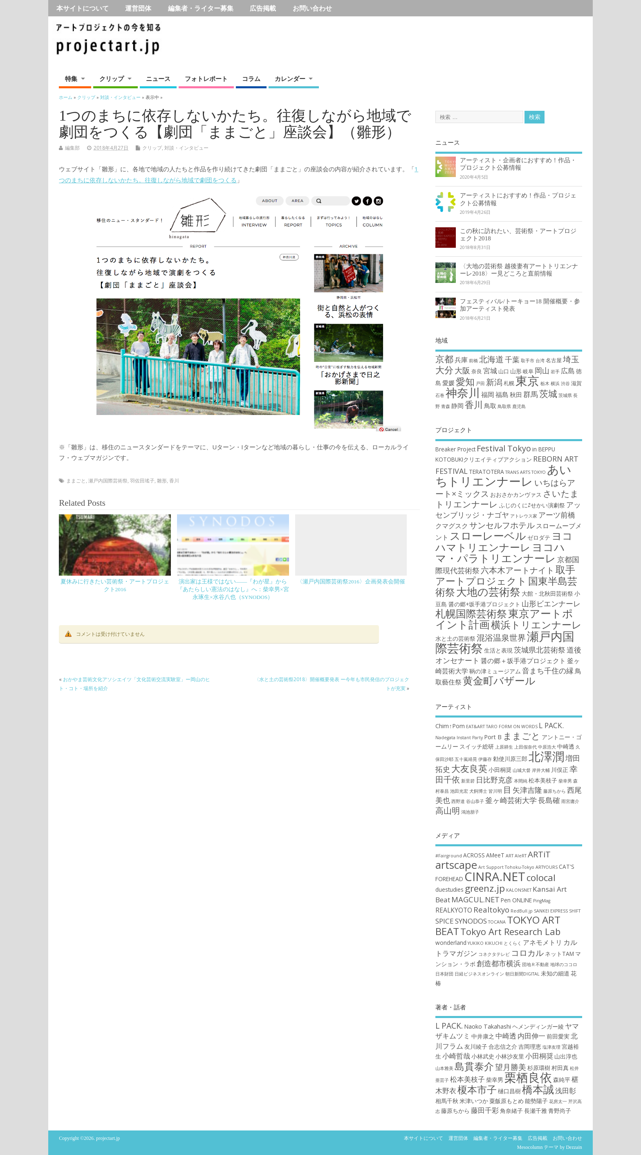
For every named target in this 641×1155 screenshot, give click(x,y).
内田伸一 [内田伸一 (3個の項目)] (531, 1036)
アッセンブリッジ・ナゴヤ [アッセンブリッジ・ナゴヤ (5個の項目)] (508, 510)
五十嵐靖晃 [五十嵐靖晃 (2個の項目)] (466, 759)
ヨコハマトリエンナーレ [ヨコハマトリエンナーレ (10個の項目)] (504, 541)
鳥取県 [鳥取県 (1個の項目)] (504, 406)
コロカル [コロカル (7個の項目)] (527, 952)
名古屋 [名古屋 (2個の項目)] (554, 360)
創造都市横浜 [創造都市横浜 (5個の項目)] (499, 963)
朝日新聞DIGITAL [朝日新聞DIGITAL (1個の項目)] (522, 974)
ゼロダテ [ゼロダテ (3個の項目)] (538, 537)
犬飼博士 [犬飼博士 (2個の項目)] (478, 791)
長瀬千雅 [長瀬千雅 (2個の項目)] (535, 1111)
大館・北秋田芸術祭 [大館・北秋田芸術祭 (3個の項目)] (547, 593)
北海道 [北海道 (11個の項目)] (491, 359)
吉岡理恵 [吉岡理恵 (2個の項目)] (529, 1046)
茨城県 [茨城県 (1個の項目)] (565, 395)
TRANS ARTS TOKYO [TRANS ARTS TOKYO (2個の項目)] (525, 472)
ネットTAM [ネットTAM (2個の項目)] (559, 954)
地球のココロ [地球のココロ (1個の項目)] (563, 964)
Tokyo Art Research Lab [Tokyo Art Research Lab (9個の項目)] (510, 931)
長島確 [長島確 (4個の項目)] (549, 800)
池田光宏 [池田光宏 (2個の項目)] (459, 791)
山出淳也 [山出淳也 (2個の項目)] (565, 1056)
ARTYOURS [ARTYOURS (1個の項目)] (547, 867)
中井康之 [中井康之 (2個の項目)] (482, 1036)
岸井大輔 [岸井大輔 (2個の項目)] (541, 770)
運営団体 (138, 8)
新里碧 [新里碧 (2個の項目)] (468, 781)
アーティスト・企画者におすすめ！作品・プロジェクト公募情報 (518, 164)
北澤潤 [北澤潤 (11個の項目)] (546, 756)
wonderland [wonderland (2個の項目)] (450, 942)
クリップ (111, 78)
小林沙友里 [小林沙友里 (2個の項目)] (509, 1056)
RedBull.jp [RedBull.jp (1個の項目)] (522, 911)
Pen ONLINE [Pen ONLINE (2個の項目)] (516, 900)
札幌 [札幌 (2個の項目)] (509, 383)
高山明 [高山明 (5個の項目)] (447, 810)
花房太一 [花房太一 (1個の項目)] (558, 1101)
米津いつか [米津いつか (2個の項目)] (473, 1101)
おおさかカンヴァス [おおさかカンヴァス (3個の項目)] (516, 494)
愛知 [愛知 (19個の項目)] (465, 381)
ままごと (76, 480)
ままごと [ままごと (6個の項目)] (521, 735)
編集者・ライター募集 (200, 8)
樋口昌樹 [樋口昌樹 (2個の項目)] (509, 1091)
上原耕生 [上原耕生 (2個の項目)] (504, 747)
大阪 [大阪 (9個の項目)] (462, 370)
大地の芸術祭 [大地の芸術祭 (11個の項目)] (488, 592)
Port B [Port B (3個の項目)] (493, 737)
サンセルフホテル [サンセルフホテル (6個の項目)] (502, 525)
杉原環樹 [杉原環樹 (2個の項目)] (538, 1068)
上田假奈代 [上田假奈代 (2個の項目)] (525, 747)
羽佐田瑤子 (142, 480)
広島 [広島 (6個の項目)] (568, 370)
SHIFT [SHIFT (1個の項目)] (574, 911)
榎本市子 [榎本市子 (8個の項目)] (477, 1089)
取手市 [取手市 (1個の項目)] (527, 360)
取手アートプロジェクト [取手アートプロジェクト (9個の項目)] (505, 575)
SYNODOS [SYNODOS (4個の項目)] (471, 921)
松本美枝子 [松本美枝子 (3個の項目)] (543, 780)
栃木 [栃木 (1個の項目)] (544, 383)
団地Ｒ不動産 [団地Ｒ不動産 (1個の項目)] (535, 964)
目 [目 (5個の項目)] (507, 789)
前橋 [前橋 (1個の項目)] (473, 360)
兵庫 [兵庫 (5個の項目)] (461, 359)
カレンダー (290, 78)
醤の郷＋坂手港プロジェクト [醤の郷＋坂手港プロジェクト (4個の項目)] (523, 660)
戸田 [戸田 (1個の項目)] (480, 383)
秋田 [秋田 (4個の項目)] (516, 394)
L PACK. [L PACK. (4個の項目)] (551, 725)
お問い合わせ (312, 8)
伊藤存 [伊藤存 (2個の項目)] (485, 759)
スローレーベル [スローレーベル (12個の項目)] (488, 535)
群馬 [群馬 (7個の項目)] (530, 394)
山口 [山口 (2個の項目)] (503, 371)
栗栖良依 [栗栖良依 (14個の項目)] (528, 1077)
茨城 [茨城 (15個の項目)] (548, 393)
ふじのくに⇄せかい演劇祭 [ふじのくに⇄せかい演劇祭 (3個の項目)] (532, 505)
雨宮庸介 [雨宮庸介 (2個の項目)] (570, 801)
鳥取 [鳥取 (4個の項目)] (490, 405)
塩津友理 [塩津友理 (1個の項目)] (551, 1047)
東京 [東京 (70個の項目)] (527, 380)
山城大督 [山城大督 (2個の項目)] (522, 770)
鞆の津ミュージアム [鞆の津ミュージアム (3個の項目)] (495, 671)
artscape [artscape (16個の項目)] (456, 864)
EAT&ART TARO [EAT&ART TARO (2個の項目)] (482, 726)
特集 (71, 78)
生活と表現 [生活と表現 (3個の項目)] (498, 650)
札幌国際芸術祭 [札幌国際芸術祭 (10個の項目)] (471, 613)
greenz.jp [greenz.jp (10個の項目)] (485, 888)
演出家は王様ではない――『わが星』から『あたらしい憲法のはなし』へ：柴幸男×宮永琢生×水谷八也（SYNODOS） (233, 589)
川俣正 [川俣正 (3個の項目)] (559, 770)
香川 (174, 480)
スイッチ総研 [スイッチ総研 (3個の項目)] (476, 746)
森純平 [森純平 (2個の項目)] (561, 1079)
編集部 (72, 147)
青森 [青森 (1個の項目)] (445, 406)
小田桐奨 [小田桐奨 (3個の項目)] (500, 770)
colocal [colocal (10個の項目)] (541, 877)
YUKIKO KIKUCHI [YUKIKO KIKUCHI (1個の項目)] (485, 943)
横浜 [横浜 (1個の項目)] (555, 383)
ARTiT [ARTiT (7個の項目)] (539, 854)
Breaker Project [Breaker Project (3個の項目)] (455, 449)
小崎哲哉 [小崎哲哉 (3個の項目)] (456, 1056)
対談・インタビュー (186, 147)
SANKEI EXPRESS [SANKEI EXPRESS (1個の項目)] (551, 911)
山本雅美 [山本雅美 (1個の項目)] (444, 1068)
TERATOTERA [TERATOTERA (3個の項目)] (486, 471)
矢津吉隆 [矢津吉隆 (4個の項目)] (527, 790)
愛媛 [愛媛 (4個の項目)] (448, 382)
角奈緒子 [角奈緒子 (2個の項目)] (511, 1111)
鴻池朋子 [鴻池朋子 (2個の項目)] (470, 812)
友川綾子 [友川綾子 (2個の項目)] (475, 1046)
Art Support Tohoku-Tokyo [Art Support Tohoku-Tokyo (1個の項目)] (506, 867)
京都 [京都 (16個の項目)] (444, 359)
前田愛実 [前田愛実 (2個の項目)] (558, 1036)
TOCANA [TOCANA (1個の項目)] (497, 922)
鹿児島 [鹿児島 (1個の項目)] (519, 406)
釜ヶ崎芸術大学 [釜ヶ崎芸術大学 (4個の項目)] (511, 800)
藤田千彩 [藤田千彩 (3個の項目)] (485, 1110)
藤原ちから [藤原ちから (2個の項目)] (554, 791)
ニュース (158, 78)
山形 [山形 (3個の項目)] (516, 371)
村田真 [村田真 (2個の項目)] (560, 1068)
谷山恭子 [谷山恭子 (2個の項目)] (475, 801)
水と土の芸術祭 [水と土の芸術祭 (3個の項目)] (455, 638)
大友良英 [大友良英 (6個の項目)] (469, 768)
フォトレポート (206, 78)
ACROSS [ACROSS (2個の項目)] (474, 855)
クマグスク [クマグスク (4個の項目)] (451, 525)
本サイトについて (82, 8)
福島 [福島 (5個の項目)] (502, 394)
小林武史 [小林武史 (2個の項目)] (482, 1056)
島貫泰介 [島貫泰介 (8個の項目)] (474, 1066)
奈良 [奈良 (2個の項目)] (476, 371)
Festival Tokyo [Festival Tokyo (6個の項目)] (504, 448)
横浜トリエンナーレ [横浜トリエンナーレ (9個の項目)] (536, 624)
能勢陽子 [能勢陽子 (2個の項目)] (536, 1101)
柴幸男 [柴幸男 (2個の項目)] (565, 781)
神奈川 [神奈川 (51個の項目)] (463, 392)
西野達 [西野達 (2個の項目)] (458, 801)
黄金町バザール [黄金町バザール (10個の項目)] (499, 680)
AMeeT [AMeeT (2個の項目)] (495, 855)
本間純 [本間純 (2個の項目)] (520, 781)
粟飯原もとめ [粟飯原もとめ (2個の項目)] (506, 1101)
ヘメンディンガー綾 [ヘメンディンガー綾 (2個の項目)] (538, 1026)
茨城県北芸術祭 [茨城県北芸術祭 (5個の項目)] (539, 650)
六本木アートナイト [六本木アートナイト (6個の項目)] (517, 570)
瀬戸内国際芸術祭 (108, 480)
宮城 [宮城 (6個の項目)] (490, 370)
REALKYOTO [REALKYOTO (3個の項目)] (453, 910)
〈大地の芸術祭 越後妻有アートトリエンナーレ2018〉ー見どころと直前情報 (519, 269)
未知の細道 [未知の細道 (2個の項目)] (555, 973)
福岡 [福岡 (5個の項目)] (487, 394)
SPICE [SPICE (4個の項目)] (444, 921)
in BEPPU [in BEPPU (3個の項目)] (543, 449)
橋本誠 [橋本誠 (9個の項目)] (538, 1089)
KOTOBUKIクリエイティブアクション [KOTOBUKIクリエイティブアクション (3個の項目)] (483, 459)
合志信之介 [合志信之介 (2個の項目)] (503, 1046)
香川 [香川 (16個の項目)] (474, 404)
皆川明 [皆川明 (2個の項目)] (495, 791)
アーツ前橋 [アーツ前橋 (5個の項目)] (556, 515)
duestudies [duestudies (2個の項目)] (449, 889)
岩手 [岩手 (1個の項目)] (555, 372)
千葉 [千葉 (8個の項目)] (512, 359)
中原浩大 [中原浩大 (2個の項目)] (547, 747)
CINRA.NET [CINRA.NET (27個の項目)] (494, 876)
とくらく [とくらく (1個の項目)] (513, 943)
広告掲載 (263, 8)
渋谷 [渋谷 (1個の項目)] (565, 383)
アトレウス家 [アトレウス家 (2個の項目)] (523, 516)
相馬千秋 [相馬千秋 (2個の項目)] (446, 1101)
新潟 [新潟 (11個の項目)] (494, 382)
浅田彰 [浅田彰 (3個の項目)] (565, 1090)
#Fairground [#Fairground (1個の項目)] (448, 856)
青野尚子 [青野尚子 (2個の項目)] (559, 1111)
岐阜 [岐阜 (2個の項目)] (528, 371)
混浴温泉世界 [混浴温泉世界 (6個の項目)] (501, 637)
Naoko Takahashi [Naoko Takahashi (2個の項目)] (487, 1026)
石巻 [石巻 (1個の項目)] (439, 395)
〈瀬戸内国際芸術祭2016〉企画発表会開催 (351, 582)
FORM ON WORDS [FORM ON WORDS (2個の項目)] (518, 726)
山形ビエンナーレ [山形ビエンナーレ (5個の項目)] (551, 603)
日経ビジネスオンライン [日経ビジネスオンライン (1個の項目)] (479, 974)
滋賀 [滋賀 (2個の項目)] (576, 383)
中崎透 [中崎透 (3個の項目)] (565, 746)
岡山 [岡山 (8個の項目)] (542, 370)
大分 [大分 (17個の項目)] (444, 369)
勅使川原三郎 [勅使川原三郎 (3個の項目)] (510, 759)
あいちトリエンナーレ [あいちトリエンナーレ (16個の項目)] (503, 475)
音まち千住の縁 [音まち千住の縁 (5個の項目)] (548, 670)
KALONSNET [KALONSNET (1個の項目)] (518, 890)
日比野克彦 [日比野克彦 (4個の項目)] (494, 780)
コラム (251, 78)
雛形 (162, 480)
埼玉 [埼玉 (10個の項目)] (571, 359)
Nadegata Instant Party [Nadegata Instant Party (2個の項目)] (459, 737)
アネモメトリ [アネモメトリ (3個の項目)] (542, 942)
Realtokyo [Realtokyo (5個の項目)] (491, 909)
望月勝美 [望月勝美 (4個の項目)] (510, 1067)
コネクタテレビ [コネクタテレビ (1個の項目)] (494, 954)
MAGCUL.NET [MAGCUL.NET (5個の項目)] (475, 899)
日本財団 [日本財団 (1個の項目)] (444, 974)
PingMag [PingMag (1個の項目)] (541, 901)
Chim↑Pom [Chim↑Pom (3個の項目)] (449, 726)
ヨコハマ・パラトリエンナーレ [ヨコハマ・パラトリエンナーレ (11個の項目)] (500, 552)
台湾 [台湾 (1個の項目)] (540, 360)
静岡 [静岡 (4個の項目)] (457, 405)
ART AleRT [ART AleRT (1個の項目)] (516, 856)
